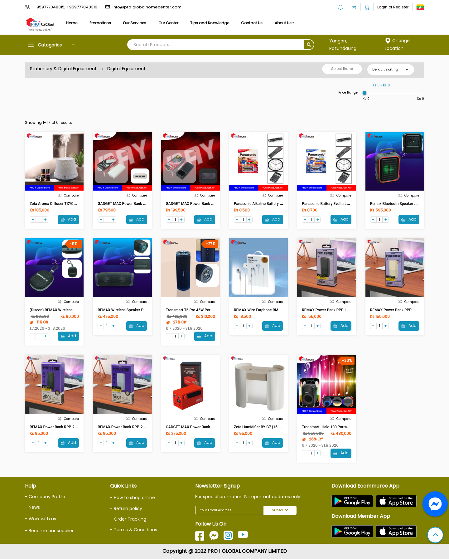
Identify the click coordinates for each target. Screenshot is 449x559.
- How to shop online (132, 497)
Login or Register (392, 7)
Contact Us (252, 23)
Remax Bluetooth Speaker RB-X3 (397, 204)
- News (32, 507)
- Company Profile (45, 496)
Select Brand (342, 68)
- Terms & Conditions (133, 530)
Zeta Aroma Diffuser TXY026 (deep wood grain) (70, 204)
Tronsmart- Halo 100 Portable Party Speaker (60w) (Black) (350, 427)
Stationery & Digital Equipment (63, 69)
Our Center (168, 23)
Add (68, 219)
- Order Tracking (128, 519)
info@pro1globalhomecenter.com (147, 7)
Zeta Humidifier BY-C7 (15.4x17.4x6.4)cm (269, 427)
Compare (68, 195)
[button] (435, 535)
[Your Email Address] (229, 510)
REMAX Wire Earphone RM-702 (260, 310)
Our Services (134, 23)
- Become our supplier (49, 530)
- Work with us (40, 519)
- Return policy (126, 508)
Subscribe (280, 510)
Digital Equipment (126, 69)
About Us (283, 23)
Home (71, 23)
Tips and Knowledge (209, 23)
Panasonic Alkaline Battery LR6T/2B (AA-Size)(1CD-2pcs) (282, 204)
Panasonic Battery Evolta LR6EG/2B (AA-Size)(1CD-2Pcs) (350, 204)
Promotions (100, 23)
